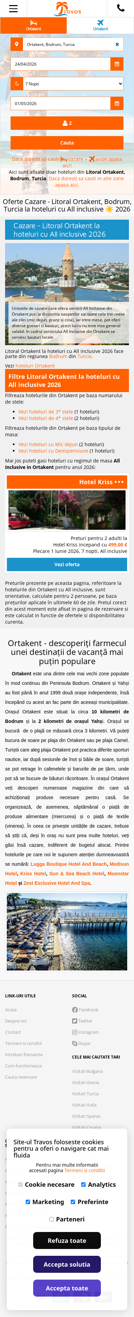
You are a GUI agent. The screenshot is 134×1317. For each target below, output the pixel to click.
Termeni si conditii (23, 1043)
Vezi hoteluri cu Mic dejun (49, 444)
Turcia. (85, 356)
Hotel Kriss (96, 482)
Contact (13, 1032)
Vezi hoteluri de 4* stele (46, 418)
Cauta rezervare (21, 1077)
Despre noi (16, 1021)
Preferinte (89, 1202)
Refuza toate (67, 1240)
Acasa (11, 1010)
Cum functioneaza (23, 1066)
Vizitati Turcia (85, 1094)
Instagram (85, 1032)
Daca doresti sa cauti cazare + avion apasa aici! (67, 162)
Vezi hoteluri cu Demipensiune (54, 451)
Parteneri (67, 1219)
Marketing (45, 1202)
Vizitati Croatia (86, 1127)
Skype (81, 1043)
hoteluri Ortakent (35, 365)
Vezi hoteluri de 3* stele (46, 411)
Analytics (98, 1184)
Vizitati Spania (86, 1116)
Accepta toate (67, 1288)
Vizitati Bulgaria (87, 1071)
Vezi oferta (67, 564)
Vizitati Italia (84, 1105)
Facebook (85, 1010)
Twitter (82, 1021)
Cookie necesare (46, 1184)
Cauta (67, 142)
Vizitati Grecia (85, 1082)
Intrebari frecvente (24, 1054)
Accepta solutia (67, 1264)
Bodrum (59, 356)
